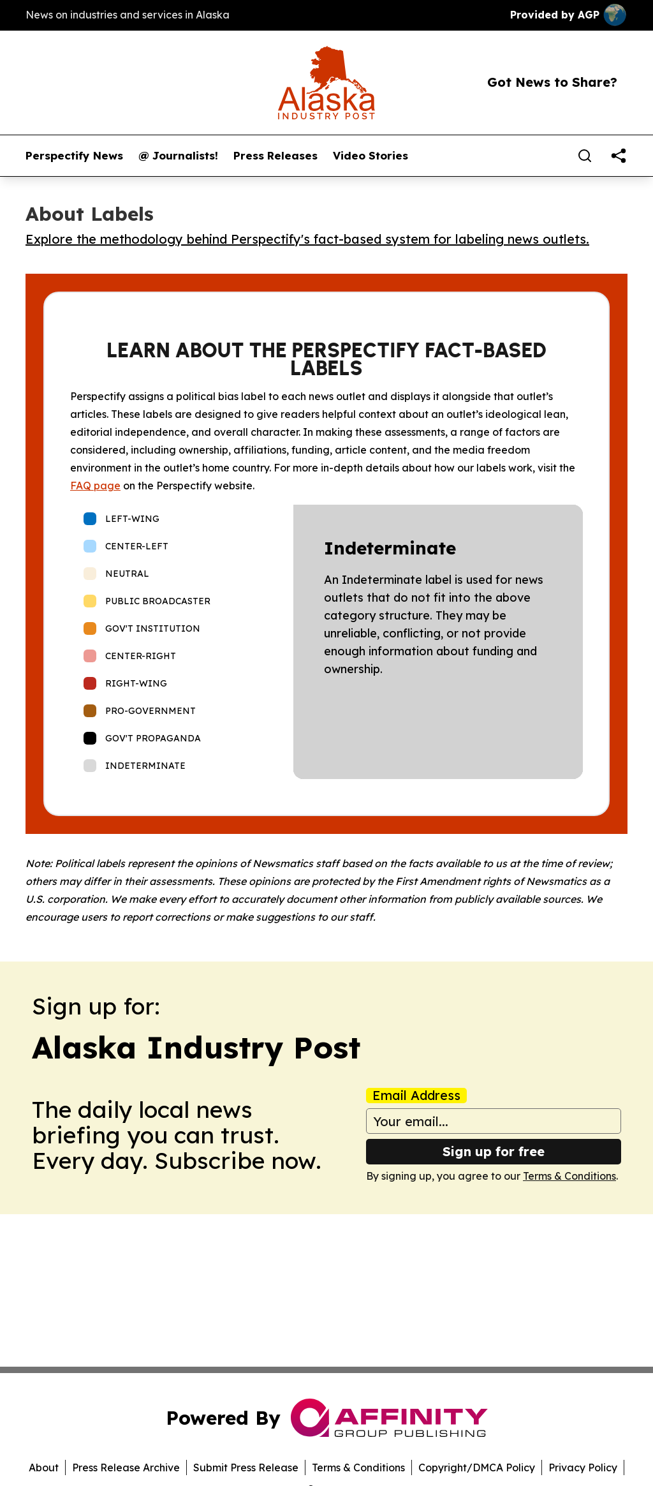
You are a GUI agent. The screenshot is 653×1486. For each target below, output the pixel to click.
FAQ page (95, 485)
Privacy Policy (582, 1467)
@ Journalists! (178, 155)
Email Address (416, 1095)
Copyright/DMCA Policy (476, 1467)
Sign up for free (494, 1151)
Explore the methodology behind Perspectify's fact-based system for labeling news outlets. (307, 239)
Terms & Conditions (569, 1176)
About (44, 1467)
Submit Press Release (245, 1467)
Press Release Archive (126, 1467)
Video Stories (370, 155)
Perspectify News (74, 155)
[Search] (584, 155)
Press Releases (275, 155)
